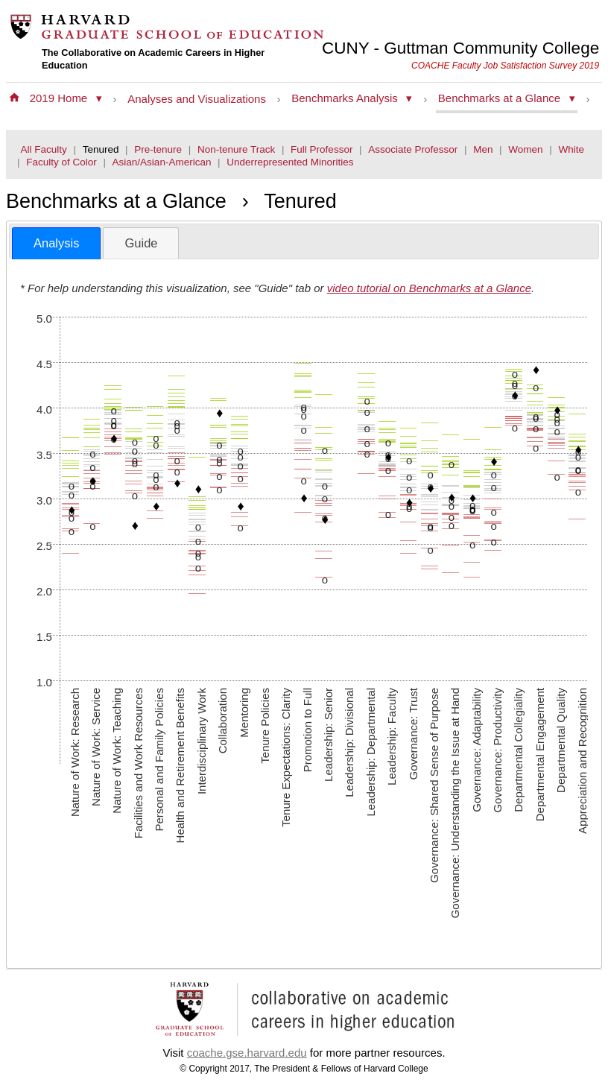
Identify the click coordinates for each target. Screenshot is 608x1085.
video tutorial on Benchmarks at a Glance (429, 288)
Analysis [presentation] (56, 243)
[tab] (56, 243)
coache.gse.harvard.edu (247, 1052)
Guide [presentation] (140, 243)
